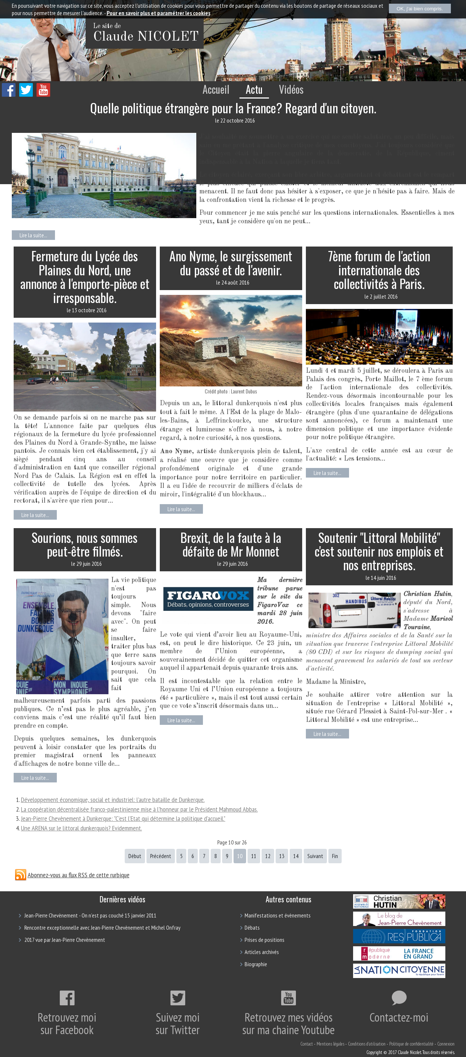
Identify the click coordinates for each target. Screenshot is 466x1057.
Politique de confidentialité (411, 1044)
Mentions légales (330, 1044)
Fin (335, 856)
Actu (254, 89)
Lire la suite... (33, 235)
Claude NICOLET (146, 37)
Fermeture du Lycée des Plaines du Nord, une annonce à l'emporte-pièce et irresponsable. (84, 276)
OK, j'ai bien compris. (420, 8)
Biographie (256, 964)
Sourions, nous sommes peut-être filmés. (85, 544)
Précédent (160, 856)
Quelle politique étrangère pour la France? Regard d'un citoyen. (233, 107)
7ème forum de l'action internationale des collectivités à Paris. (379, 269)
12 (267, 856)
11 (253, 856)
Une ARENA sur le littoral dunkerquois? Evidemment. (81, 828)
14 (295, 856)
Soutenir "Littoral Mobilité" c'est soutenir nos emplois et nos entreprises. (379, 551)
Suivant (315, 856)
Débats (252, 927)
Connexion (446, 1044)
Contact (306, 1044)
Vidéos (291, 89)
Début (134, 856)
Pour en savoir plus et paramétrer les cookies (158, 13)
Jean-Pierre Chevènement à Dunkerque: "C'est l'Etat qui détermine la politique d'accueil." (123, 818)
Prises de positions (264, 939)
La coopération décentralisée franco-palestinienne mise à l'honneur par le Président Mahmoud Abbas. (139, 809)
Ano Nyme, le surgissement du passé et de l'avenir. (230, 262)
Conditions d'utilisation (367, 1044)
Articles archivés (262, 952)
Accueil (216, 89)
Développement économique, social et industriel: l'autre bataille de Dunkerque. (113, 799)
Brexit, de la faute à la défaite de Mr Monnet (230, 544)
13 (281, 856)
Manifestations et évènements (278, 915)
